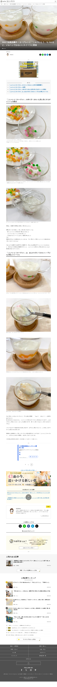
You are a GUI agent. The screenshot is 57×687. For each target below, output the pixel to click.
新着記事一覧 (42, 653)
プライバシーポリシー (38, 671)
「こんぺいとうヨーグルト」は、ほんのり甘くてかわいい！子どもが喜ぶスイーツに (28, 91)
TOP (1, 4)
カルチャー (43, 650)
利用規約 (24, 671)
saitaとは (28, 656)
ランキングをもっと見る (29, 637)
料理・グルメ (6, 4)
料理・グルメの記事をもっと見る (28, 568)
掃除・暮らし (42, 643)
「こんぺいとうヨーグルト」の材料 (17, 87)
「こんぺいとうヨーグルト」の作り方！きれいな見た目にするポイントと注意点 (27, 89)
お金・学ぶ (43, 646)
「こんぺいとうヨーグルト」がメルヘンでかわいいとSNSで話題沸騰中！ (26, 85)
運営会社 (51, 671)
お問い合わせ (6, 671)
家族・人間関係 (14, 643)
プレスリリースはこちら (13, 671)
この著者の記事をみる (45, 513)
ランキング (14, 653)
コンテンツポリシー (30, 671)
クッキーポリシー (46, 671)
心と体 (14, 650)
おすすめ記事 (20, 671)
